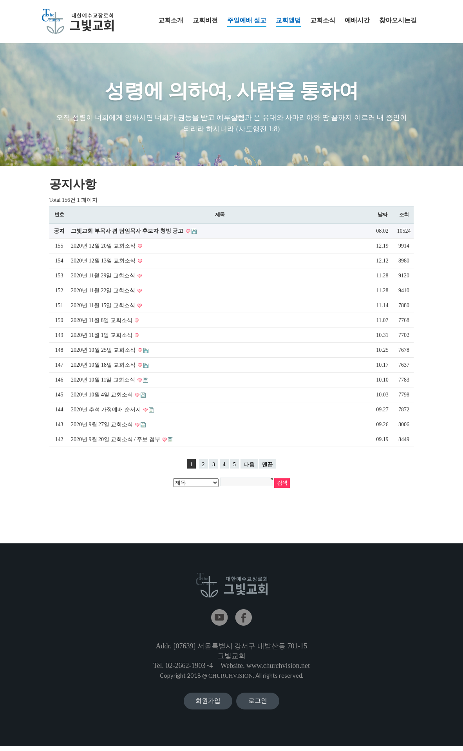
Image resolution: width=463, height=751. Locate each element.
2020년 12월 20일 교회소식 (104, 246)
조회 (403, 215)
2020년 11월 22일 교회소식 (103, 291)
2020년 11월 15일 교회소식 (103, 306)
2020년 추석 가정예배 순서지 (106, 410)
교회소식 (322, 20)
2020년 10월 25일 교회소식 (104, 350)
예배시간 (357, 20)
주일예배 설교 (246, 22)
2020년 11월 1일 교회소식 (102, 335)
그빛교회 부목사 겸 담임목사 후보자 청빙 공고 (128, 231)
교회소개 (170, 20)
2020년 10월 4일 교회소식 (102, 395)
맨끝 (267, 465)
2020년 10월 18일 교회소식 (104, 365)
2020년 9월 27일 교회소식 (102, 425)
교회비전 (205, 20)
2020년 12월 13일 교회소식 (104, 261)
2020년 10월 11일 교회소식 (103, 380)
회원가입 (208, 703)
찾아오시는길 (398, 20)
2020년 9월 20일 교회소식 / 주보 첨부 (116, 440)
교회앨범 (288, 22)
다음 (249, 465)
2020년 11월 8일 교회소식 (102, 321)
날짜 (382, 215)
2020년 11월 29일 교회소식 (103, 276)
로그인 (257, 703)
